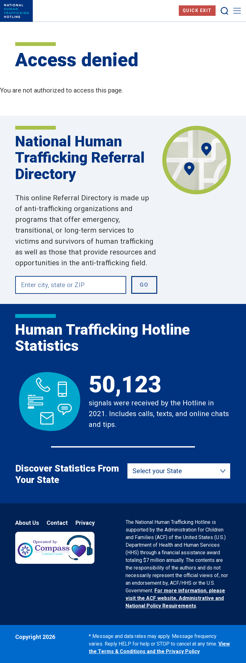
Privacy (85, 522)
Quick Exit (197, 10)
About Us (27, 522)
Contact (57, 522)
